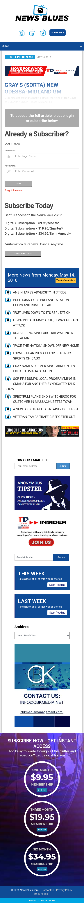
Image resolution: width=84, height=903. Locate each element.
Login (32, 900)
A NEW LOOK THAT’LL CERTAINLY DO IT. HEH (45, 409)
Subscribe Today (23, 254)
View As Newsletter (65, 280)
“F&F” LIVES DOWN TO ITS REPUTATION (42, 313)
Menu (5, 45)
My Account (48, 900)
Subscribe (57, 32)
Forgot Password (14, 190)
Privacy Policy (64, 890)
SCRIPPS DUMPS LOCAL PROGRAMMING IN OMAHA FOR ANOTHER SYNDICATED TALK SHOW (40, 384)
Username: (10, 150)
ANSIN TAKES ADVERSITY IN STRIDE (40, 292)
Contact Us (48, 890)
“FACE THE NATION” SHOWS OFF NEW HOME (46, 346)
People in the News (20, 57)
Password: (10, 165)
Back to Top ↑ (42, 893)
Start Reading (57, 584)
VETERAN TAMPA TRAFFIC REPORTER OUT (44, 417)
